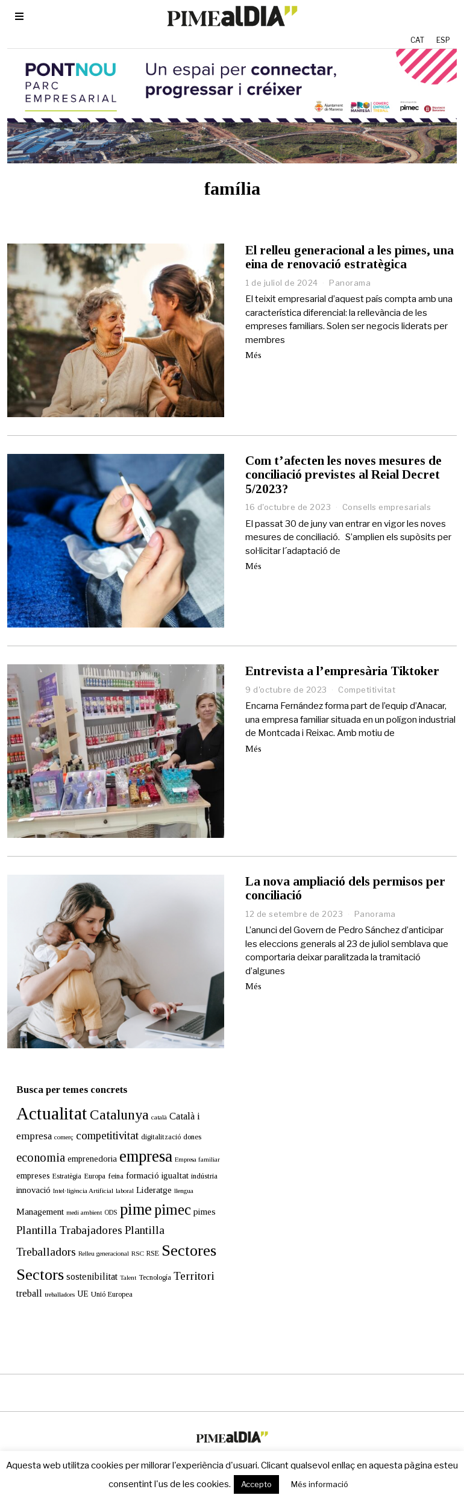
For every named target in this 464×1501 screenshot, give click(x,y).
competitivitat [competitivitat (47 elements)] (98, 1117)
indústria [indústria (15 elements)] (195, 1158)
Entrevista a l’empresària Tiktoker (342, 671)
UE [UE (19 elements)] (74, 1275)
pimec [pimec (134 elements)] (163, 1191)
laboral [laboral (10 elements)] (116, 1172)
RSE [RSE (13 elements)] (143, 1235)
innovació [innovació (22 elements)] (24, 1172)
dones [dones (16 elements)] (183, 1118)
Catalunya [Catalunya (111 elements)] (110, 1096)
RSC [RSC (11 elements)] (128, 1235)
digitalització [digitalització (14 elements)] (152, 1119)
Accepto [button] (256, 1484)
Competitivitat (366, 689)
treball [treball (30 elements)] (20, 1275)
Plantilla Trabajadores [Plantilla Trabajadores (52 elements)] (60, 1212)
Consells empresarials (386, 507)
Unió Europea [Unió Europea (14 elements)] (103, 1276)
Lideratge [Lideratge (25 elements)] (145, 1171)
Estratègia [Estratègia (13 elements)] (57, 1158)
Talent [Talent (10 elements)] (119, 1259)
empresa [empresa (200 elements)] (136, 1138)
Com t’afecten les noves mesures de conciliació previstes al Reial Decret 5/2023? (343, 474)
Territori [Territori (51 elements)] (185, 1257)
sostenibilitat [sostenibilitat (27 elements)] (82, 1258)
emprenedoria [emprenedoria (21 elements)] (83, 1140)
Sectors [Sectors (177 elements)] (31, 1256)
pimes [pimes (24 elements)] (195, 1193)
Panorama (350, 283)
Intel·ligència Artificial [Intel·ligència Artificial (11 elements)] (74, 1172)
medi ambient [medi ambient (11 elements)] (75, 1194)
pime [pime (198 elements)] (127, 1191)
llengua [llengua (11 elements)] (174, 1172)
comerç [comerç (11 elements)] (54, 1118)
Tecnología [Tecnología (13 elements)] (146, 1259)
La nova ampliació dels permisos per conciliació (345, 888)
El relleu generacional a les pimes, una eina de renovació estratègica (349, 257)
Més (253, 355)
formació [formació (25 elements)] (133, 1157)
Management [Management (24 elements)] (31, 1193)
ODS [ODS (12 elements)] (101, 1194)
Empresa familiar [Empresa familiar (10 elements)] (188, 1141)
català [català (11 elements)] (150, 1099)
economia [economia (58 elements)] (31, 1139)
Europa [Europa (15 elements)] (85, 1158)
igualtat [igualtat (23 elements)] (166, 1157)
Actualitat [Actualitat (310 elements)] (42, 1095)
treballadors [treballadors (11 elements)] (51, 1276)
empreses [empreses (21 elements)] (24, 1157)
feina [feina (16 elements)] (106, 1157)
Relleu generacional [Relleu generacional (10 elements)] (94, 1235)
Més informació (319, 1484)
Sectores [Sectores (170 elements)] (179, 1232)
